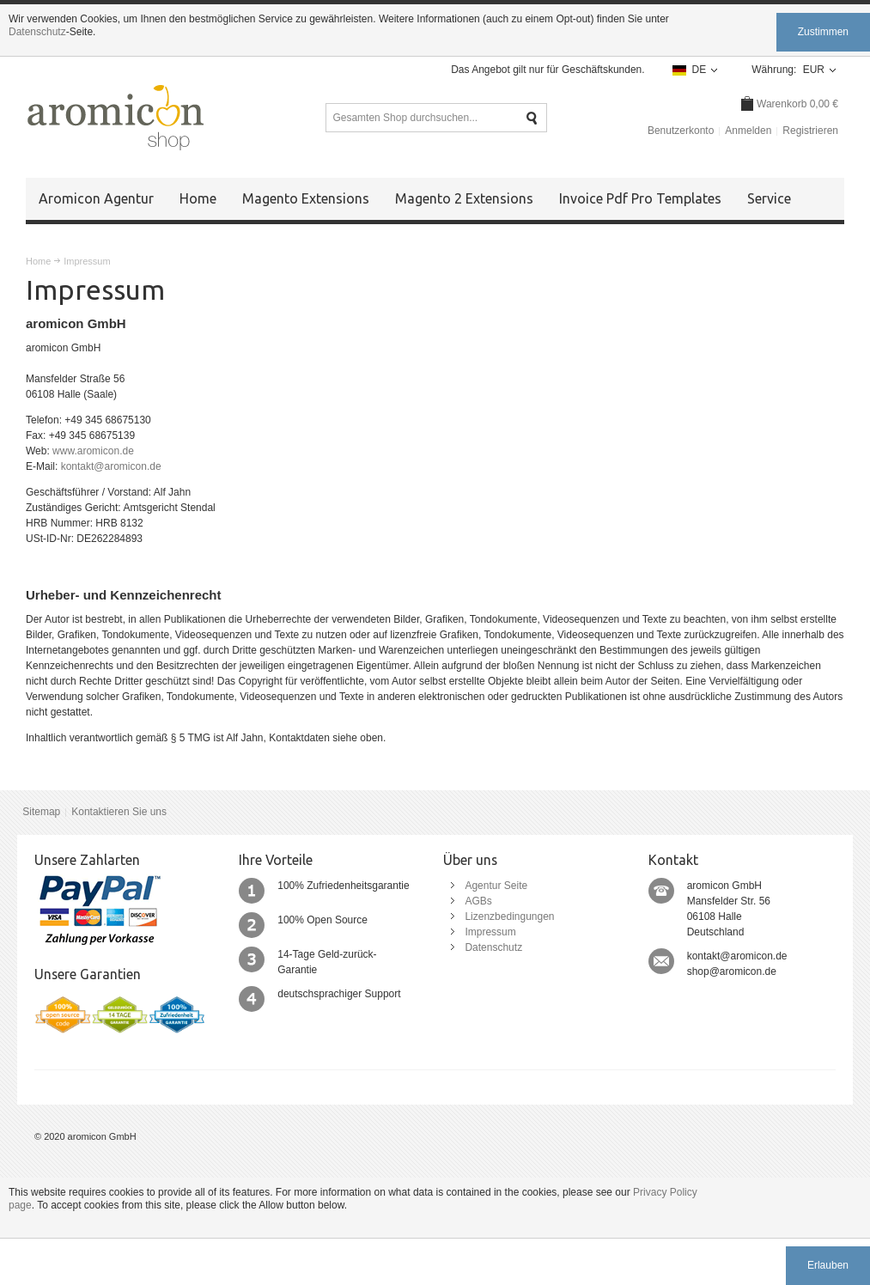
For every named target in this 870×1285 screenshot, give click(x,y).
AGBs (478, 901)
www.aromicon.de (93, 451)
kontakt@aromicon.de (111, 466)
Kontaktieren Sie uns (119, 812)
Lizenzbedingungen (509, 916)
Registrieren (810, 131)
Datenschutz (37, 32)
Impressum (490, 932)
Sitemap (41, 812)
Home (38, 261)
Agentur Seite (496, 886)
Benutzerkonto (681, 131)
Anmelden (748, 131)
